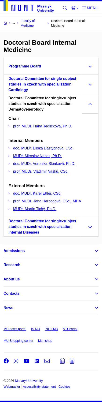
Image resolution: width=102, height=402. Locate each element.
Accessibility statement (39, 386)
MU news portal (15, 329)
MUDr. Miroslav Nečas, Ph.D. (37, 156)
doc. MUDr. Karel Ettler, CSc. (37, 193)
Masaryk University (29, 381)
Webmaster (12, 386)
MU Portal (70, 329)
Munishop (45, 340)
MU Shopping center (18, 340)
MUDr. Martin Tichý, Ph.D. (34, 209)
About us (12, 279)
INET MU (51, 329)
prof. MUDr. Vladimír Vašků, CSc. (40, 171)
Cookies (64, 386)
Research (12, 265)
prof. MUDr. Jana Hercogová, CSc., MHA (47, 201)
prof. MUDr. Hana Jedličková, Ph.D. (42, 126)
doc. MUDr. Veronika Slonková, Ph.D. (44, 164)
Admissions (14, 251)
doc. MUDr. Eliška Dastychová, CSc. (43, 148)
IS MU (35, 329)
